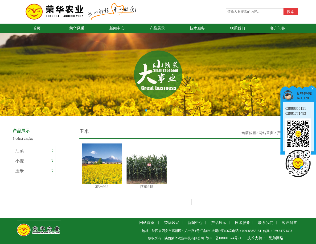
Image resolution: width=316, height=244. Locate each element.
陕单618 (147, 166)
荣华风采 (171, 223)
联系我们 (265, 223)
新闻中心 (195, 223)
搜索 (290, 12)
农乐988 (102, 166)
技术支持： (256, 238)
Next (312, 66)
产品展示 (218, 223)
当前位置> (250, 133)
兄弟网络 (275, 238)
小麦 (34, 161)
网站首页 (266, 133)
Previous (3, 66)
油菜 (34, 150)
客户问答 (289, 223)
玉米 (34, 170)
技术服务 (242, 223)
